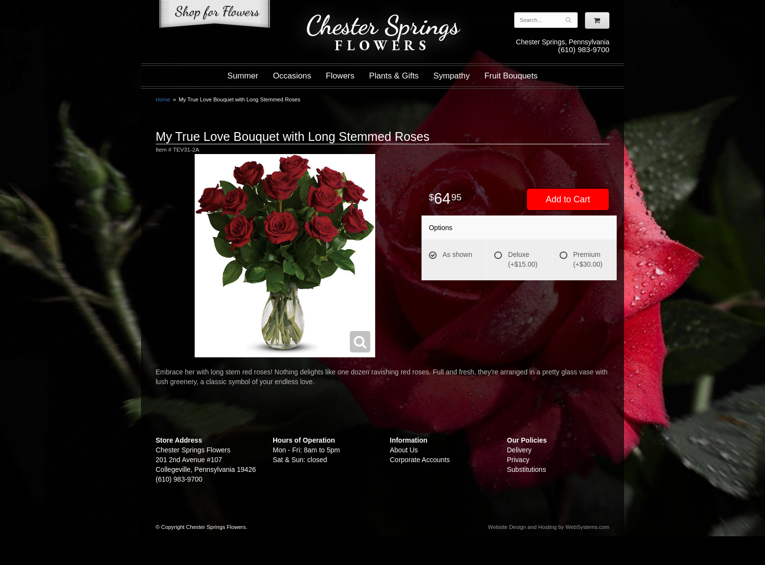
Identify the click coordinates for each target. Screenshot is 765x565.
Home (163, 99)
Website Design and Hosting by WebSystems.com (548, 527)
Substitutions (526, 469)
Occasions (292, 75)
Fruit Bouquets (511, 75)
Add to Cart (567, 199)
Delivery (519, 450)
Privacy (518, 460)
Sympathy (451, 75)
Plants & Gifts (394, 75)
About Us (404, 450)
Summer (242, 75)
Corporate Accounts (420, 460)
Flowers (340, 75)
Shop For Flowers (215, 16)
